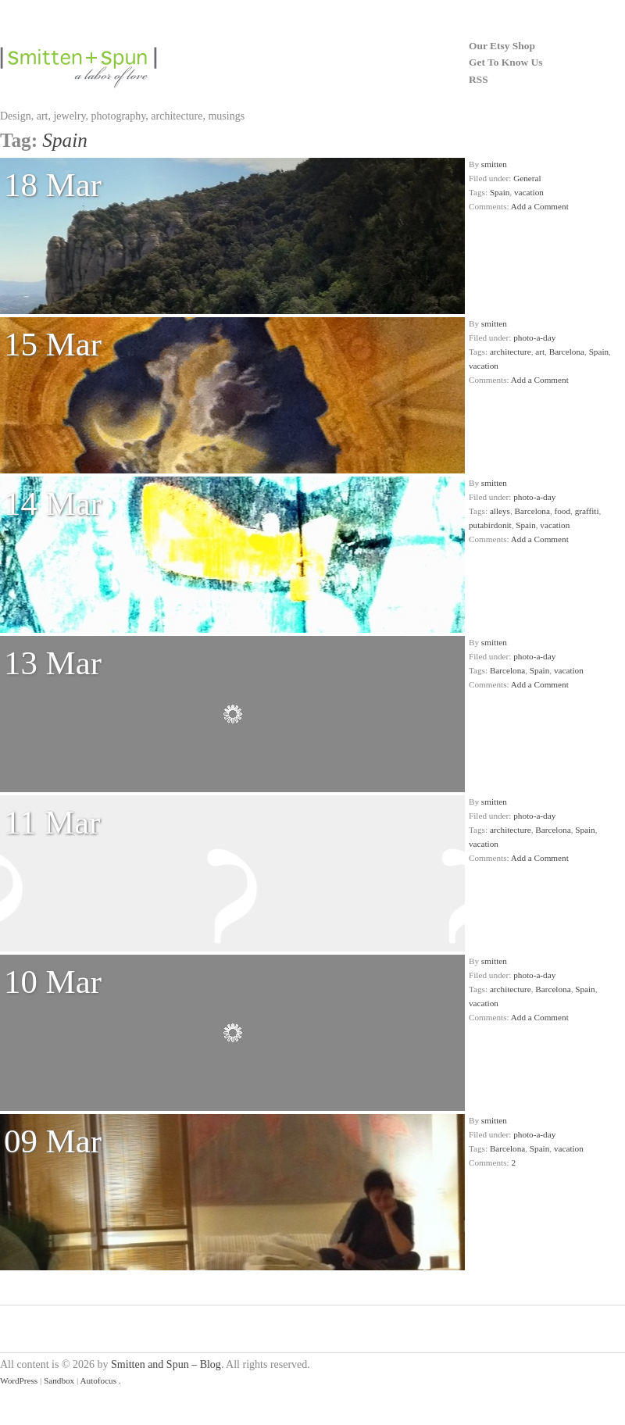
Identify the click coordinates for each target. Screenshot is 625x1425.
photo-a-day (534, 337)
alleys (500, 511)
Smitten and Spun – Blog (166, 1364)
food (563, 511)
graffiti (587, 511)
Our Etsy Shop (502, 46)
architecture (510, 351)
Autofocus (98, 1380)
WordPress (19, 1380)
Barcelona (566, 351)
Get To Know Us (505, 62)
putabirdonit (490, 525)
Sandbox (59, 1380)
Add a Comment (540, 206)
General (527, 178)
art (540, 351)
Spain (499, 192)
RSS (478, 79)
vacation (529, 192)
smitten (494, 164)
